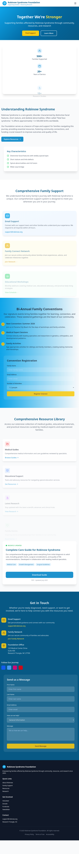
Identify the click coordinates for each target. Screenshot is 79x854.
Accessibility (50, 834)
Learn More (48, 33)
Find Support (30, 33)
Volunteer (5, 801)
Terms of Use (40, 834)
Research (5, 791)
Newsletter (6, 809)
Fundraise (5, 807)
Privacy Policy (29, 834)
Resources (5, 788)
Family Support (7, 785)
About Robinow (7, 783)
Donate (4, 804)
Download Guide (39, 583)
